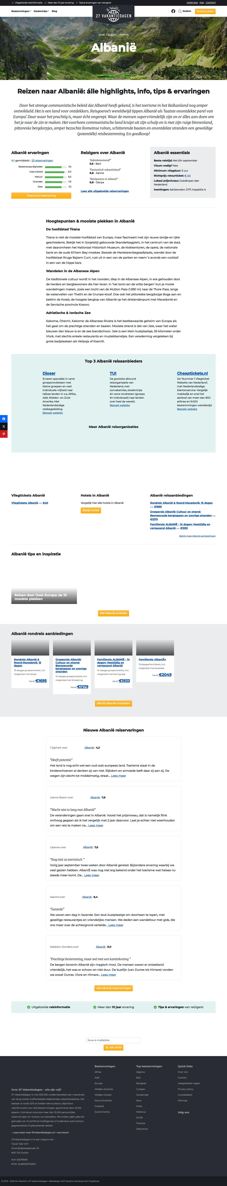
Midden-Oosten (103, 1094)
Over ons (192, 3)
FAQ (202, 3)
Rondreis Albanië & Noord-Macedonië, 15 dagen (181, 502)
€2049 (165, 674)
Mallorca (141, 1111)
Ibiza (138, 1100)
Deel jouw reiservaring (41, 195)
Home (102, 34)
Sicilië (139, 1117)
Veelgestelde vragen (189, 1083)
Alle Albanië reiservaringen (113, 988)
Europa (112, 34)
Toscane (140, 1123)
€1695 (41, 680)
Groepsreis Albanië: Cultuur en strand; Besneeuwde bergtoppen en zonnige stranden (71, 665)
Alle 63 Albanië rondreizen (113, 703)
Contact (211, 3)
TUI (113, 373)
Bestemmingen (20, 11)
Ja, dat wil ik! (113, 1047)
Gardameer (142, 1094)
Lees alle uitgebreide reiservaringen (105, 191)
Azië (97, 1077)
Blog (54, 11)
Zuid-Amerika (102, 1111)
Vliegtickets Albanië (24, 502)
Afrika (98, 1072)
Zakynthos (142, 1128)
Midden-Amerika (104, 1089)
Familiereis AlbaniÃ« (152, 659)
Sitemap (182, 1100)
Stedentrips (40, 11)
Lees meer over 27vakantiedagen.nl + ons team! (41, 1132)
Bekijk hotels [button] (91, 510)
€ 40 (187, 175)
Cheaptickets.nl (192, 373)
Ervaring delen (205, 11)
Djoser (49, 373)
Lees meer (118, 776)
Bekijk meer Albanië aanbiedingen (197, 536)
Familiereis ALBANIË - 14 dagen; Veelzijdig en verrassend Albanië (113, 662)
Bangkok (141, 1083)
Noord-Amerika (103, 1100)
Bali (138, 1077)
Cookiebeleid (185, 1094)
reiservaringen (42, 160)
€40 (45, 502)
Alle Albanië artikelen (113, 613)
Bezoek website (53, 412)
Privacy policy (185, 1089)
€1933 (124, 680)
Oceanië (99, 1106)
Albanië (81, 747)
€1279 (82, 686)
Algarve (140, 1072)
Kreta (139, 1106)
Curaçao (140, 1089)
